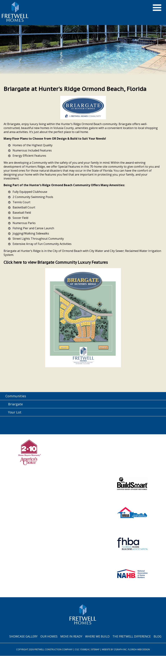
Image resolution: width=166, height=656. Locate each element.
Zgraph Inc (120, 649)
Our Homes (48, 637)
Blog (157, 637)
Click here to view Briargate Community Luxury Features (57, 262)
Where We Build (97, 637)
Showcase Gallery (23, 637)
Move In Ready (71, 637)
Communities (15, 396)
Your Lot (14, 412)
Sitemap (95, 649)
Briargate (15, 404)
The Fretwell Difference (131, 637)
